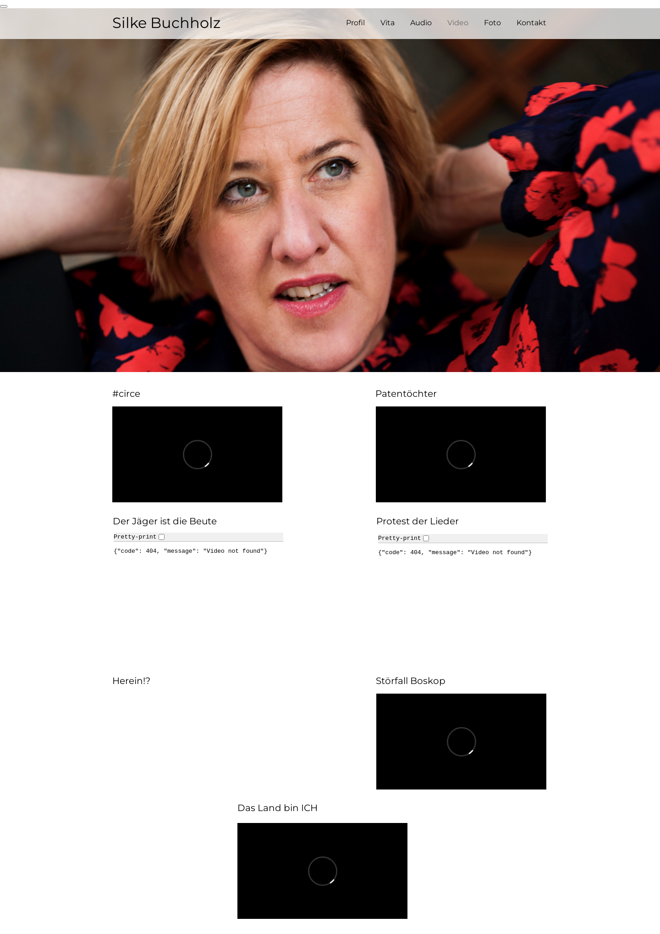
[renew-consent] (3, 6)
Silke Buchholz (166, 23)
